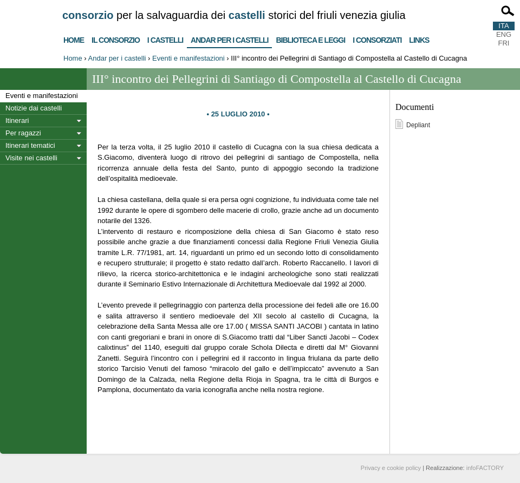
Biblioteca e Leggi (310, 39)
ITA (503, 26)
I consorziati (377, 39)
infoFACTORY (485, 468)
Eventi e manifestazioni (188, 58)
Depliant (418, 125)
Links (419, 39)
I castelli (165, 39)
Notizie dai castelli (33, 108)
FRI (504, 43)
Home (73, 39)
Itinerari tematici (30, 145)
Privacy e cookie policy (391, 468)
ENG (503, 34)
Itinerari (17, 120)
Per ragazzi (23, 133)
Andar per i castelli (229, 38)
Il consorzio (116, 39)
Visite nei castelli (31, 158)
